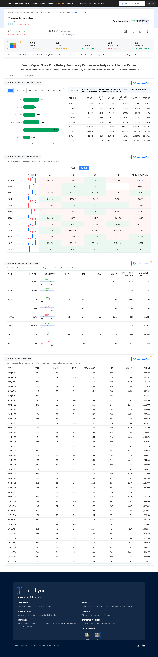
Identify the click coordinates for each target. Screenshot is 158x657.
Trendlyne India (109, 624)
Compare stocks (87, 607)
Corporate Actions (134, 55)
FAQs (38, 607)
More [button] (101, 3)
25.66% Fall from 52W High (19, 34)
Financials (63, 55)
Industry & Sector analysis (26, 624)
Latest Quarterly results (47, 615)
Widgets (100, 607)
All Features (47, 607)
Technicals (74, 55)
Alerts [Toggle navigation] (42, 3)
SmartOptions (96, 624)
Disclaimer (107, 615)
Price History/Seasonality (90, 55)
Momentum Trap (20, 24)
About (148, 55)
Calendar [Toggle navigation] (69, 3)
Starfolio (85, 624)
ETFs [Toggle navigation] (76, 3)
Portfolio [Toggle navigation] (83, 3)
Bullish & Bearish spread (54, 624)
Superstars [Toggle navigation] (18, 3)
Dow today (31, 615)
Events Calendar (26, 627)
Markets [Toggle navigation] (9, 3)
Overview (11, 55)
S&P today (21, 615)
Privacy (84, 615)
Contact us (21, 607)
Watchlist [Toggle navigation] (92, 3)
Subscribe (60, 3)
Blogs (30, 607)
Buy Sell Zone (51, 55)
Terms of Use (95, 615)
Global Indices (71, 624)
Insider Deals (119, 55)
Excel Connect (127, 607)
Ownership (107, 55)
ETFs (40, 624)
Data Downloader (112, 607)
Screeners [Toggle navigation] (50, 3)
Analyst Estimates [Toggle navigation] (31, 3)
